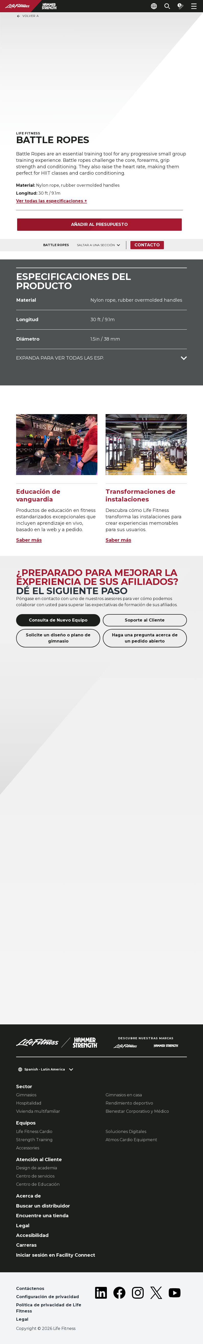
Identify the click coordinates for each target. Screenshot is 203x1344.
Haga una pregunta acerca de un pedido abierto (145, 638)
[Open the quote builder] (180, 6)
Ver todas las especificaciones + (51, 200)
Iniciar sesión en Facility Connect (55, 1255)
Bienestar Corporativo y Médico (137, 1111)
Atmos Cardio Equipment (131, 1139)
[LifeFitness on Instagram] (138, 1305)
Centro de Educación (38, 1184)
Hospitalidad (28, 1103)
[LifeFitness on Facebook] (119, 1305)
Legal (22, 1225)
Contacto (147, 245)
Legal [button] (22, 1319)
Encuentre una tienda (42, 1216)
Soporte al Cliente (145, 620)
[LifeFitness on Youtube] (174, 1305)
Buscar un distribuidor (43, 1206)
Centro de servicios (35, 1176)
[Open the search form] (167, 6)
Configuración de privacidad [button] (47, 1296)
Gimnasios (26, 1095)
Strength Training (34, 1139)
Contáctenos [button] (30, 1288)
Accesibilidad (32, 1235)
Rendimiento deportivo (129, 1103)
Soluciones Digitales (126, 1131)
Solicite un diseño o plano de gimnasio (58, 638)
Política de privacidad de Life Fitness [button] (48, 1308)
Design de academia (36, 1168)
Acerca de (28, 1196)
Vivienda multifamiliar (38, 1111)
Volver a (27, 16)
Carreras (26, 1245)
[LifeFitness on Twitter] (156, 1305)
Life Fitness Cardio (34, 1131)
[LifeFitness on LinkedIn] (101, 1305)
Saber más (29, 540)
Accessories (27, 1148)
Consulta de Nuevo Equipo (58, 620)
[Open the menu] (194, 6)
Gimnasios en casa (124, 1095)
